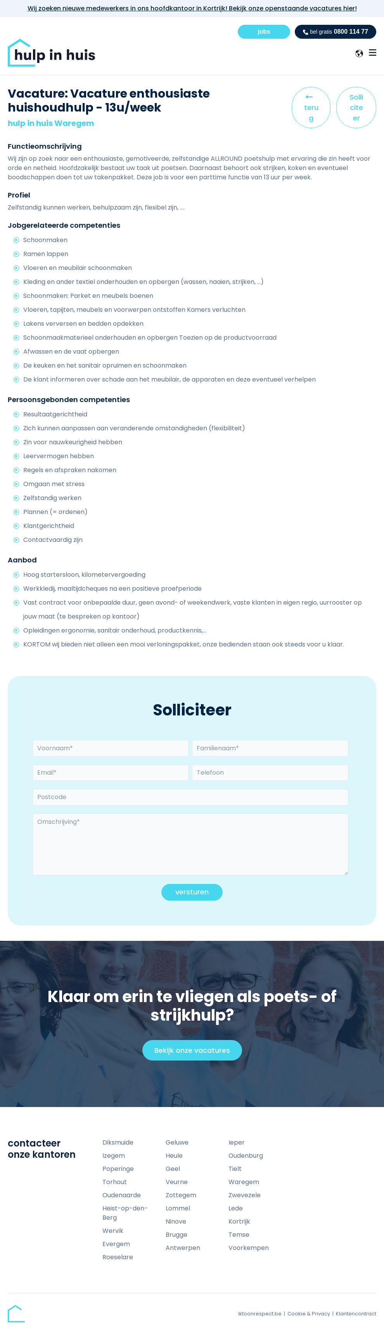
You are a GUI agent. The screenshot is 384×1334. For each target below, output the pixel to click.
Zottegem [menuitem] (181, 1195)
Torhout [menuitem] (114, 1182)
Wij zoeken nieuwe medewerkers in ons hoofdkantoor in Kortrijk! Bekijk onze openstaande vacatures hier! (192, 8)
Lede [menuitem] (235, 1208)
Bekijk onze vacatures (195, 1053)
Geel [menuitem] (173, 1168)
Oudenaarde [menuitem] (121, 1195)
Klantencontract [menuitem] (356, 1313)
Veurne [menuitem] (177, 1182)
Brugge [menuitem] (176, 1234)
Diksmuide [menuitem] (117, 1142)
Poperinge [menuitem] (118, 1168)
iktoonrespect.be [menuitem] (260, 1313)
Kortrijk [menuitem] (239, 1221)
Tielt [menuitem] (235, 1168)
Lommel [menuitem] (178, 1208)
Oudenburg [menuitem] (245, 1155)
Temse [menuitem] (238, 1234)
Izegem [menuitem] (113, 1155)
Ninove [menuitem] (176, 1221)
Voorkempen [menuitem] (248, 1247)
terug (313, 110)
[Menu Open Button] (372, 53)
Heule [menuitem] (174, 1155)
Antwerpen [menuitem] (183, 1247)
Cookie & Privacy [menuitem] (308, 1313)
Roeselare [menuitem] (117, 1257)
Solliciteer (356, 107)
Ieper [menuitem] (236, 1142)
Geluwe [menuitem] (177, 1142)
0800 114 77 (335, 31)
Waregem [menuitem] (243, 1182)
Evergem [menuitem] (116, 1243)
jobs (263, 31)
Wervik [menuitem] (112, 1230)
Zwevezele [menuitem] (244, 1195)
